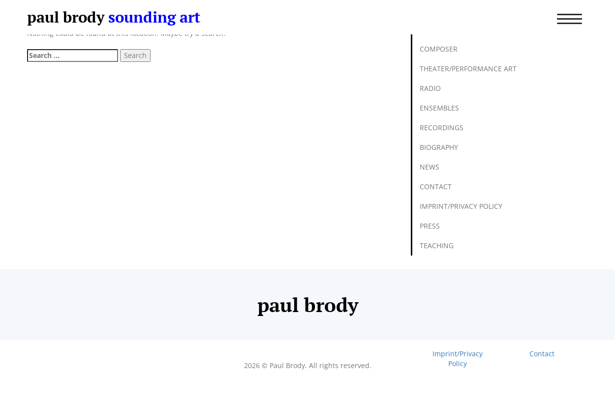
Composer (439, 49)
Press (430, 225)
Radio (430, 88)
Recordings (441, 127)
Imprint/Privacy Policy (461, 206)
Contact (436, 186)
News (429, 167)
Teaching (437, 245)
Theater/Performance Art (468, 68)
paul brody (65, 17)
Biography (439, 147)
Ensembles (439, 108)
